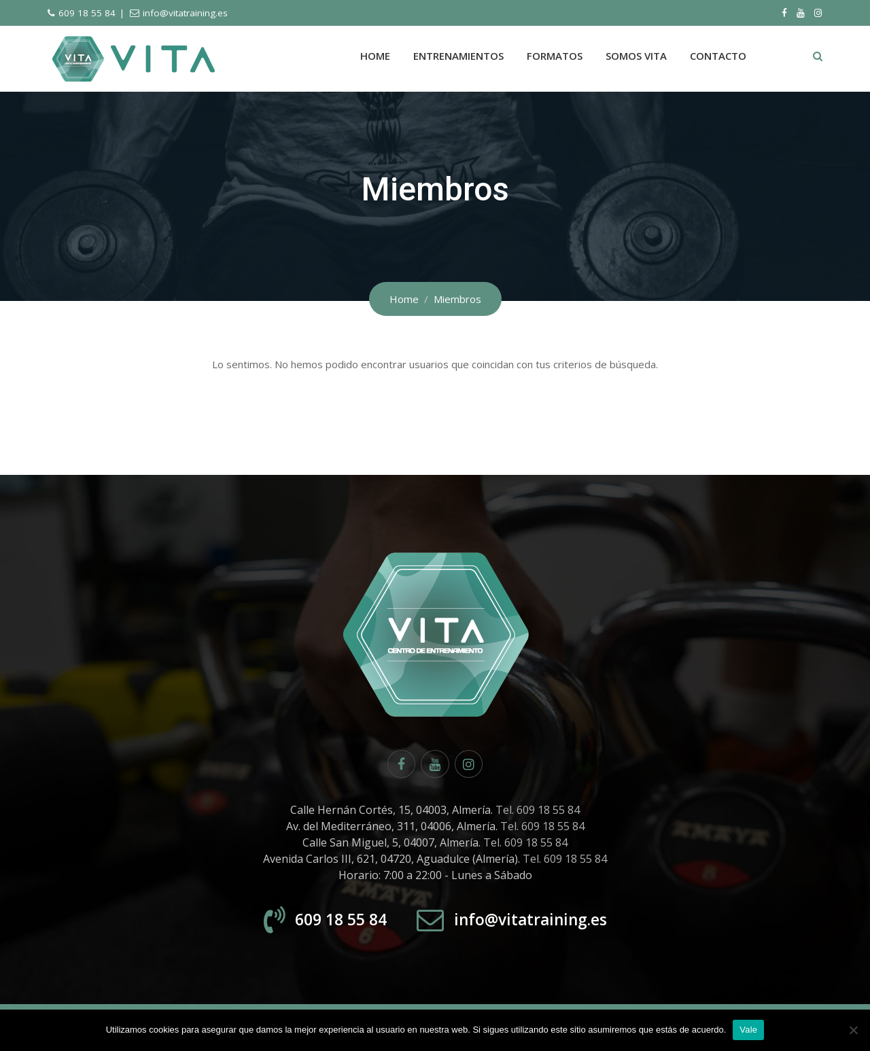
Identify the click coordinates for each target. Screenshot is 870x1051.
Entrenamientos (458, 56)
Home (375, 56)
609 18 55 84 (87, 13)
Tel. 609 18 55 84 (537, 811)
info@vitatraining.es (185, 13)
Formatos (554, 56)
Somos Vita (636, 56)
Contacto (718, 56)
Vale (748, 1030)
